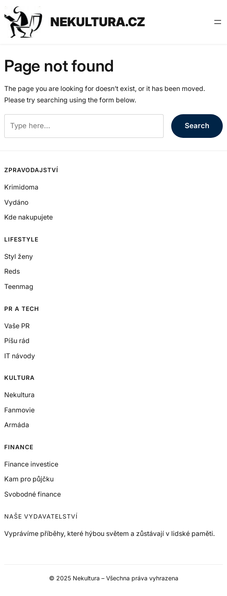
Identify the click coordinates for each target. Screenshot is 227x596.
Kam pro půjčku (29, 479)
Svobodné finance (32, 494)
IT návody (19, 356)
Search (197, 125)
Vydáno (16, 202)
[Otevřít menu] (218, 22)
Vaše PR (17, 326)
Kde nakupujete (28, 217)
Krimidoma (21, 187)
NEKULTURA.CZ (97, 21)
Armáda (16, 425)
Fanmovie (19, 410)
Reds (12, 271)
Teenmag (18, 287)
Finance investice (31, 464)
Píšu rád (17, 341)
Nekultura (19, 395)
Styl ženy (18, 257)
